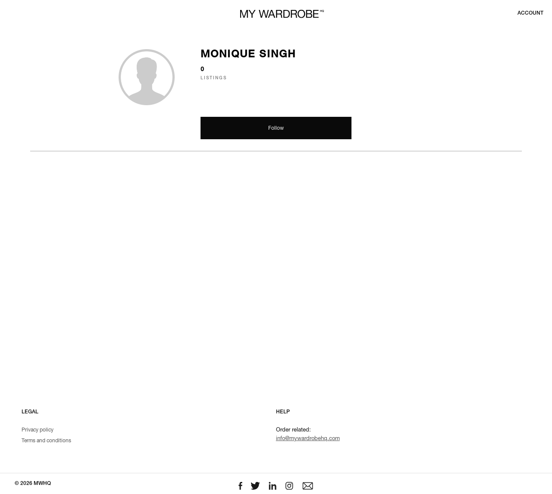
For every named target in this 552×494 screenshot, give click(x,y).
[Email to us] (307, 486)
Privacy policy (37, 430)
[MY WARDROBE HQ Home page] (282, 14)
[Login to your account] (530, 13)
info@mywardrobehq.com (308, 439)
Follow (276, 128)
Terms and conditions (46, 441)
